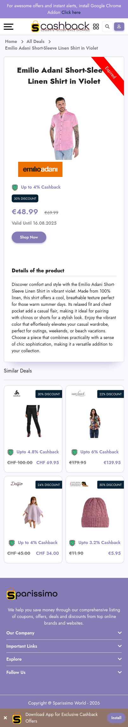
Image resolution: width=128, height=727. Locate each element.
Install (116, 718)
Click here (70, 12)
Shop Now (29, 237)
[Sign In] (119, 26)
